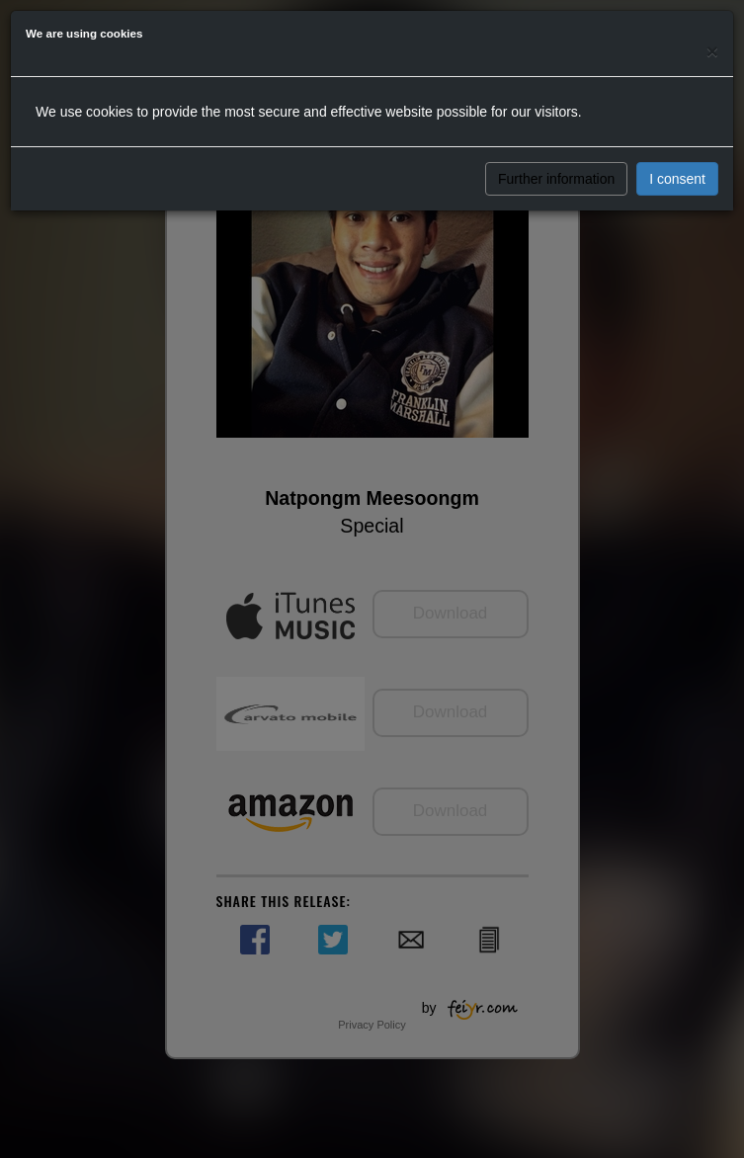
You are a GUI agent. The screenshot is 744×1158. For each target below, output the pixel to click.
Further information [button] (556, 179)
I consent (677, 179)
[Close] (712, 51)
